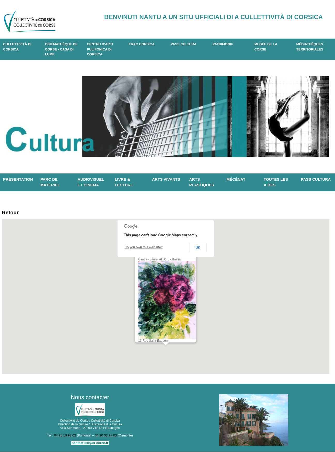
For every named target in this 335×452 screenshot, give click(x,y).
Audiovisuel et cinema (91, 182)
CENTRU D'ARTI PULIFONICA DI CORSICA (100, 49)
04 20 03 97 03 (105, 436)
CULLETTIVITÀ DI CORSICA (17, 46)
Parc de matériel (50, 182)
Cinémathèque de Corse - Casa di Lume (61, 49)
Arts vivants (166, 179)
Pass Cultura (183, 44)
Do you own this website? (143, 248)
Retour (11, 213)
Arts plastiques (201, 182)
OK (197, 248)
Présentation (18, 179)
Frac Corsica (142, 44)
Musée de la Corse (265, 46)
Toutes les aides (276, 182)
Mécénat (235, 179)
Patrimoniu (222, 44)
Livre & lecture (124, 182)
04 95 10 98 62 (65, 436)
